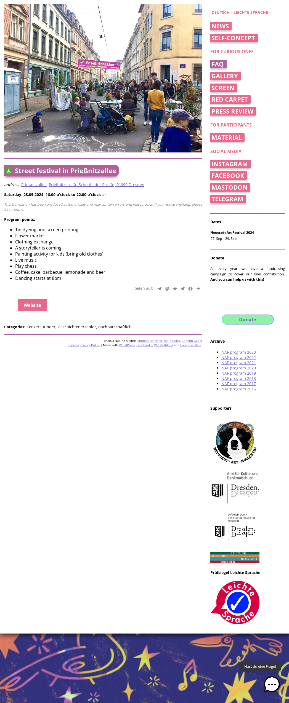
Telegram (227, 199)
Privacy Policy (90, 345)
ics (104, 194)
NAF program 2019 (238, 373)
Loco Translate (190, 345)
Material (226, 137)
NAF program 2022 (238, 357)
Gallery (224, 76)
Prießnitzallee (34, 184)
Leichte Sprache (251, 12)
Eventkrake (144, 345)
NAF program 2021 (238, 362)
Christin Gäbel (192, 341)
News (220, 26)
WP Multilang (163, 345)
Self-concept (233, 38)
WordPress (127, 345)
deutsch (221, 12)
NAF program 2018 (238, 378)
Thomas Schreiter (150, 341)
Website (32, 305)
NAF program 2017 (238, 383)
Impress (73, 345)
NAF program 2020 (238, 368)
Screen (222, 88)
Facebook (227, 175)
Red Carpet (229, 99)
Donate (247, 319)
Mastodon (229, 187)
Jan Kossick (172, 341)
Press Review (232, 111)
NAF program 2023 (238, 352)
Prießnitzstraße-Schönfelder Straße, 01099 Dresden (96, 184)
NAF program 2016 (238, 388)
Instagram (229, 164)
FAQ (217, 64)
